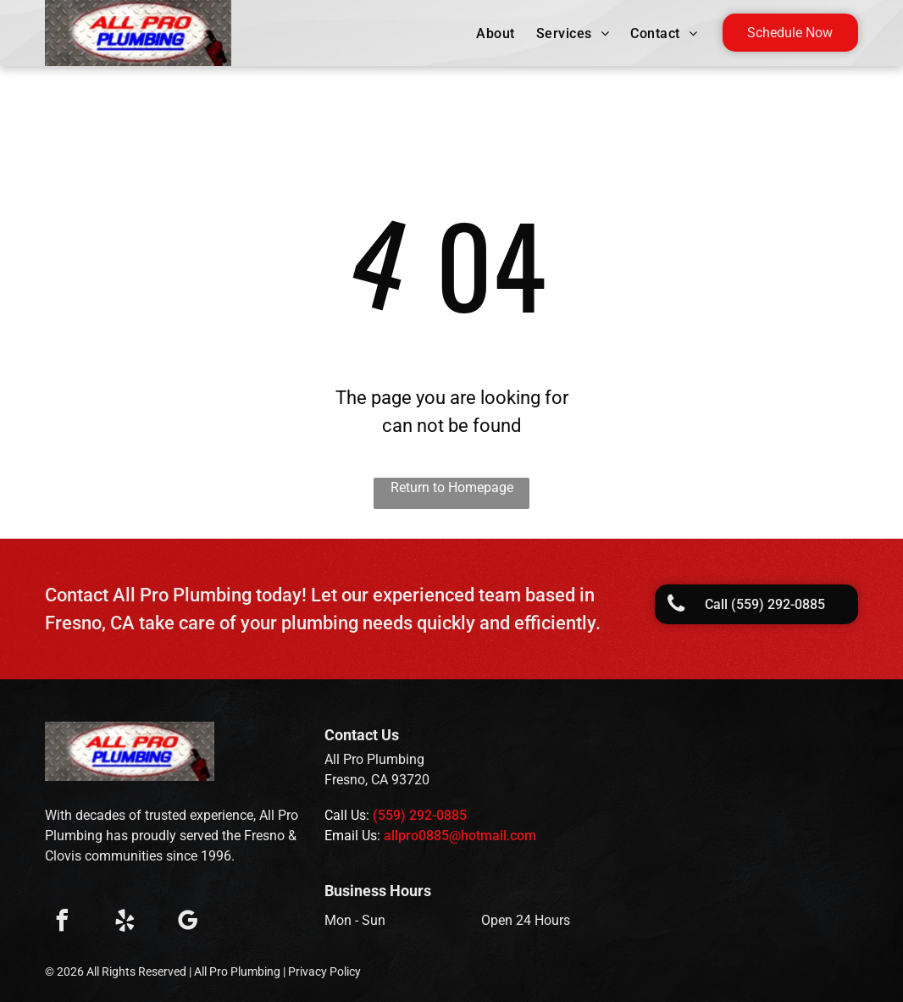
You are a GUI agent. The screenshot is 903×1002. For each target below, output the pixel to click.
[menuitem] (497, 34)
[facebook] (62, 923)
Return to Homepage (452, 487)
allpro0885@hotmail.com (460, 836)
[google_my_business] (187, 923)
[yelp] (124, 923)
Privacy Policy (324, 971)
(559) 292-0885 (420, 815)
